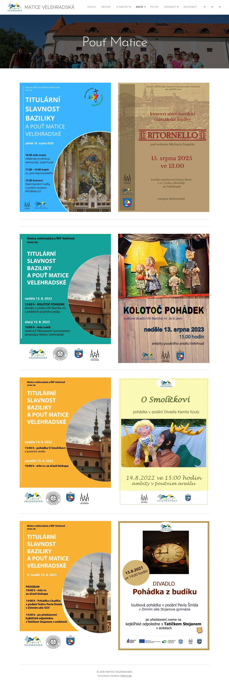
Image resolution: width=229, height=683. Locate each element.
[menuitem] (157, 7)
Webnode (126, 675)
